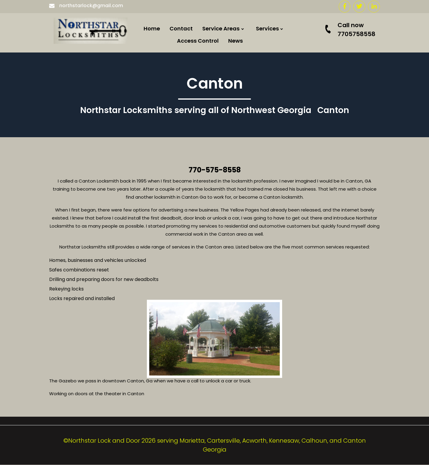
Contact (181, 28)
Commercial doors (296, 87)
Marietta (229, 194)
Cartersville (233, 57)
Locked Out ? (288, 71)
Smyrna (228, 286)
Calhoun (229, 103)
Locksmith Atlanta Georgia (254, 240)
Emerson (229, 73)
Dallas (226, 134)
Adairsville (231, 164)
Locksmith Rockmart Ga (250, 210)
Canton (227, 270)
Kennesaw (231, 225)
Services (267, 28)
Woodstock (233, 255)
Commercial (288, 41)
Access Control (198, 41)
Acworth (228, 149)
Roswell (227, 179)
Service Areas (221, 28)
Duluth (226, 301)
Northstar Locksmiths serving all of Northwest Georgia (195, 110)
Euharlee (229, 42)
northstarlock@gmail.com (86, 5)
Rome (225, 88)
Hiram (225, 118)
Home (152, 28)
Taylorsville (233, 316)
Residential (286, 56)
